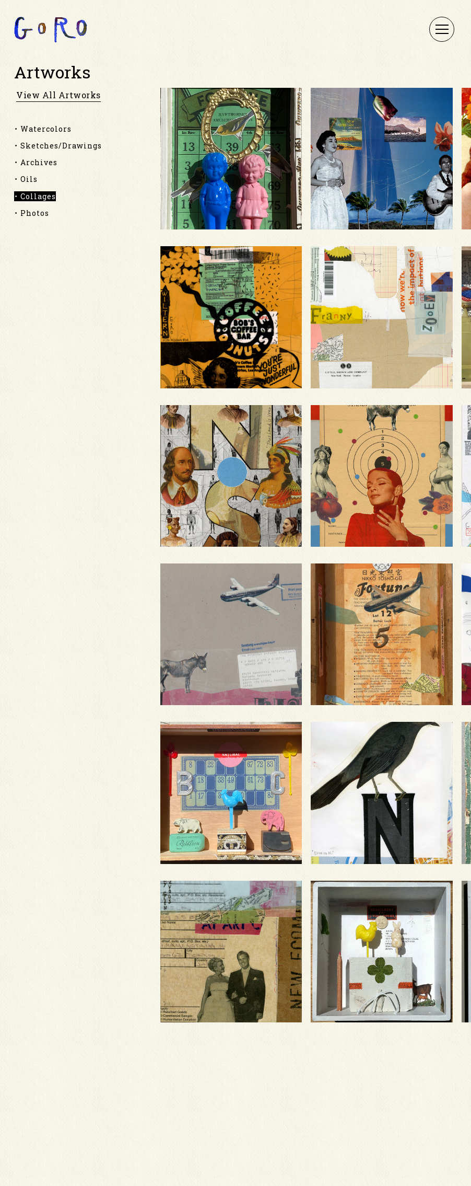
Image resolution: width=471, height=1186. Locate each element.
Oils (29, 179)
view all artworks (58, 95)
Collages (38, 196)
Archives (38, 162)
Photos (34, 213)
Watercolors (46, 129)
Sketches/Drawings (61, 146)
